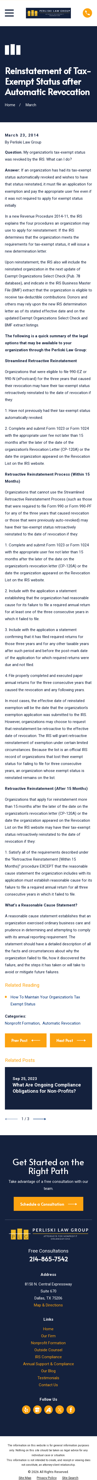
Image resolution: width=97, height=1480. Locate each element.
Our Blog (48, 1371)
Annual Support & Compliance (48, 1364)
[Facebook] (71, 1409)
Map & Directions (48, 1305)
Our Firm (48, 1336)
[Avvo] (48, 1409)
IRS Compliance (48, 1357)
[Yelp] (26, 1409)
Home (48, 1329)
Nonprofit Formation (22, 1023)
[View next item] (39, 1119)
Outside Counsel (48, 1350)
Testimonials (48, 1378)
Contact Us (48, 1385)
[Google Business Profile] (37, 1409)
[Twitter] (59, 1409)
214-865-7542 (48, 1259)
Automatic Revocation (61, 1023)
